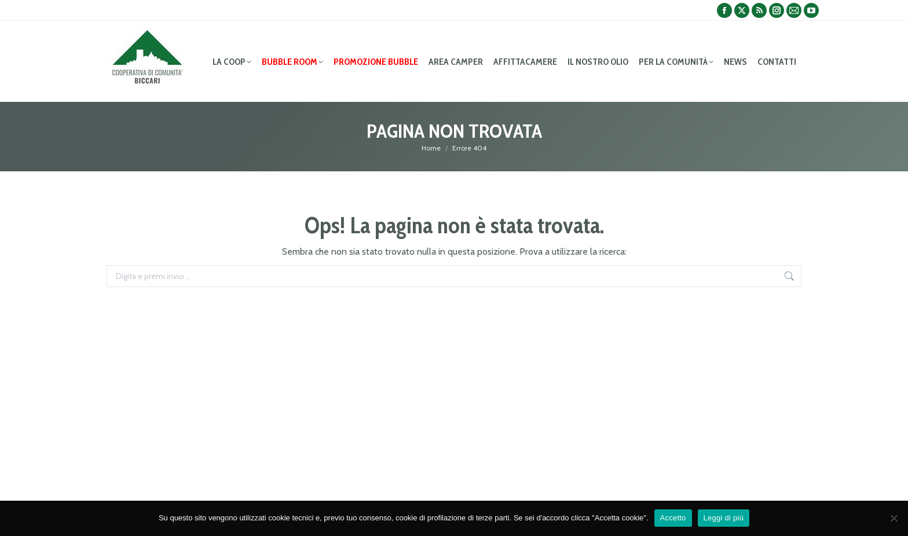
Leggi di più (724, 517)
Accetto (673, 517)
